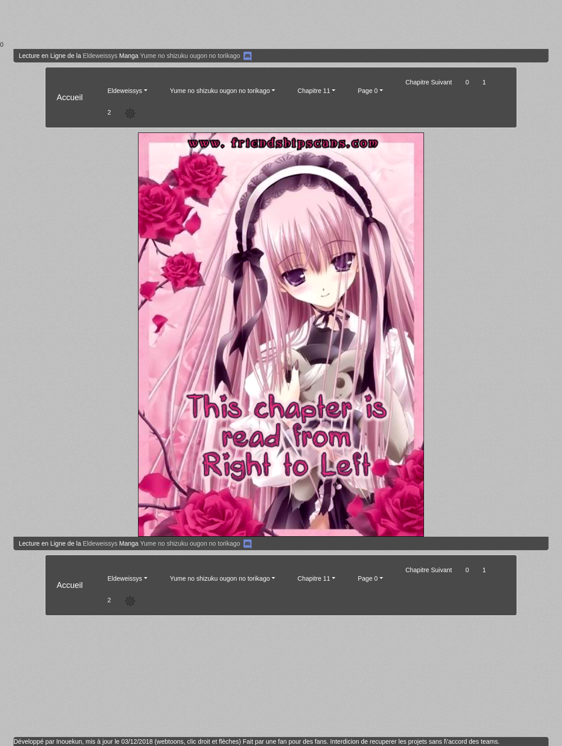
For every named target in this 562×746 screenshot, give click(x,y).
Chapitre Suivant (429, 82)
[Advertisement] (270, 20)
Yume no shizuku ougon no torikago (190, 55)
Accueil (70, 97)
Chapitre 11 (314, 90)
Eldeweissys (100, 55)
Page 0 (368, 90)
